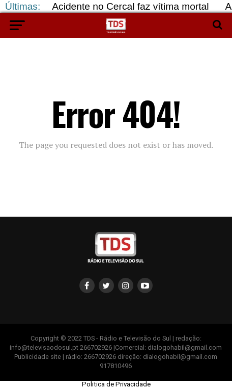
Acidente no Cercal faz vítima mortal (130, 6)
